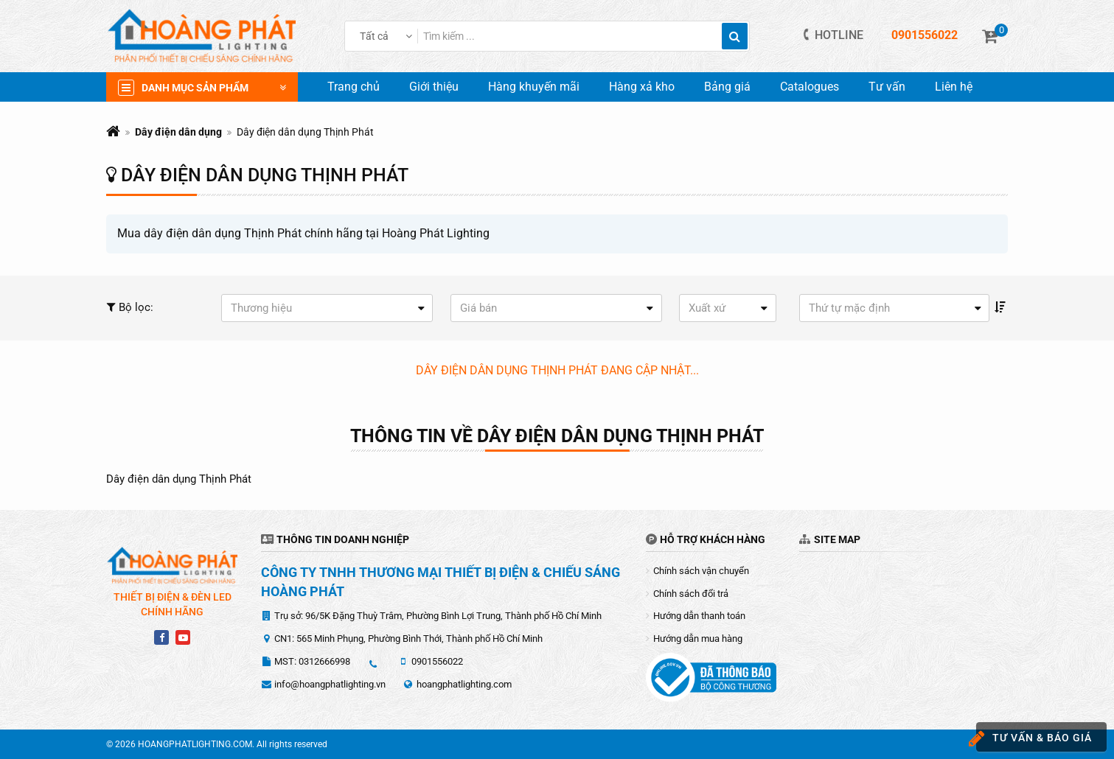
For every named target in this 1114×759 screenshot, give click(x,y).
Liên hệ (953, 87)
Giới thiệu (434, 87)
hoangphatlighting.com (464, 684)
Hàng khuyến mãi (533, 87)
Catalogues (809, 87)
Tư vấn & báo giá (1034, 739)
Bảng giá (727, 87)
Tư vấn (886, 87)
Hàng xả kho (642, 87)
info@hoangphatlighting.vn (330, 684)
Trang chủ (353, 87)
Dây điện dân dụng (178, 132)
